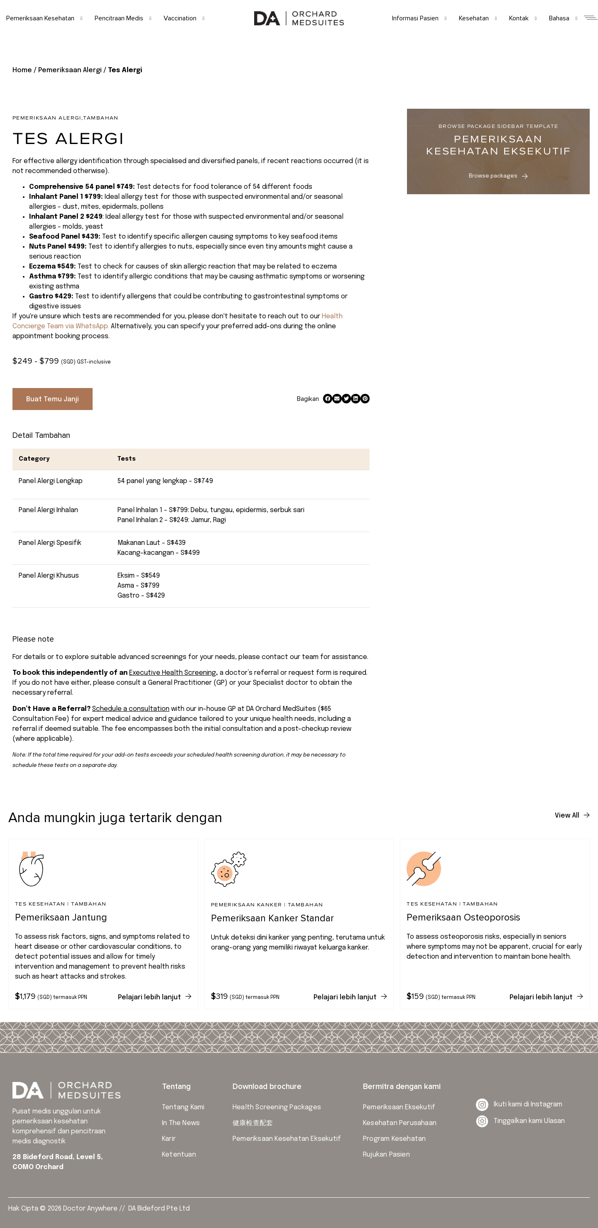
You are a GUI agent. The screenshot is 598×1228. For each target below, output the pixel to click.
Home (22, 70)
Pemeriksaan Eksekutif (399, 1107)
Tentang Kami (183, 1107)
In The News (181, 1123)
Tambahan (101, 118)
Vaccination (184, 18)
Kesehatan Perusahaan (399, 1123)
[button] (328, 398)
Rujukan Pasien (386, 1154)
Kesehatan (478, 18)
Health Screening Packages (277, 1107)
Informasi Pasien (419, 18)
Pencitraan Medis (123, 18)
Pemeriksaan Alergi (70, 70)
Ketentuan (179, 1154)
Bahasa (563, 18)
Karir (169, 1139)
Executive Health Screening (172, 672)
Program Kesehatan (394, 1139)
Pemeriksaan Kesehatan (44, 18)
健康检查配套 (253, 1123)
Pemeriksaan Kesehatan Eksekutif (287, 1139)
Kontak (523, 18)
